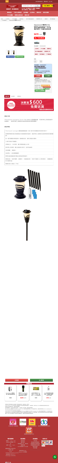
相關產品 (19, 96)
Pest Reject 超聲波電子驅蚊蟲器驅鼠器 (10, 393)
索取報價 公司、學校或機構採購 (23, 444)
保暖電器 (38, 8)
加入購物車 (47, 76)
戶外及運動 (10, 15)
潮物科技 (39, 12)
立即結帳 (38, 76)
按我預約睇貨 (46, 88)
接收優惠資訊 (15, 9)
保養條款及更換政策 (35, 443)
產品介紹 (7, 96)
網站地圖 (35, 448)
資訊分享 (27, 15)
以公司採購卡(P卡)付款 (23, 446)
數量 (35, 59)
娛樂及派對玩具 (19, 15)
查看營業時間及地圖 (45, 85)
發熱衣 (33, 9)
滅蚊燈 (33, 8)
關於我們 (23, 442)
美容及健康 (46, 12)
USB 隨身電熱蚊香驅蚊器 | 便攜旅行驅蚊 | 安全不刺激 (48, 394)
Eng (7, 1)
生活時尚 (32, 12)
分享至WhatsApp (19, 56)
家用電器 (26, 12)
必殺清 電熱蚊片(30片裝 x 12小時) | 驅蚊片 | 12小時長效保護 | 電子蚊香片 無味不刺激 (36, 395)
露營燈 (46, 19)
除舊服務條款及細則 (35, 445)
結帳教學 (46, 1)
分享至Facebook (10, 56)
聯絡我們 (23, 440)
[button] (36, 49)
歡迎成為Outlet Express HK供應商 (23, 451)
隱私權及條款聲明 (35, 442)
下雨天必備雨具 (18, 12)
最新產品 (9, 12)
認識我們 (8, 9)
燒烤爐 (30, 9)
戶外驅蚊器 (4, 20)
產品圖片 (13, 96)
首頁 (2, 19)
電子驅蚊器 (52, 19)
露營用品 (26, 9)
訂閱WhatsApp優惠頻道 (40, 90)
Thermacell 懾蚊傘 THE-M (15, 20)
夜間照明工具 (39, 19)
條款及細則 (35, 446)
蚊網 (23, 9)
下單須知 (35, 440)
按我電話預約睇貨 (46, 87)
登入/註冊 (50, 1)
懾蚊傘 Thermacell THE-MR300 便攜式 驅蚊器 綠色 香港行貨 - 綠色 (23, 394)
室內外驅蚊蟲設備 (30, 19)
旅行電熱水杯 (29, 8)
